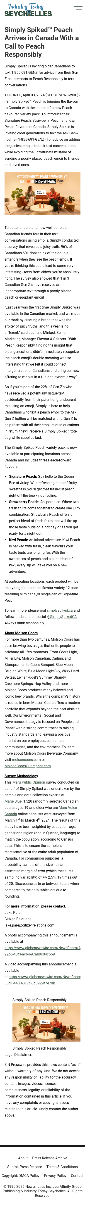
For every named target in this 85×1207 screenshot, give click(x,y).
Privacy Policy (55, 1176)
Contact (77, 1176)
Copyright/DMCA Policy (20, 1176)
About (23, 1158)
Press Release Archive (49, 1158)
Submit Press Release (24, 1167)
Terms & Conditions (62, 1167)
